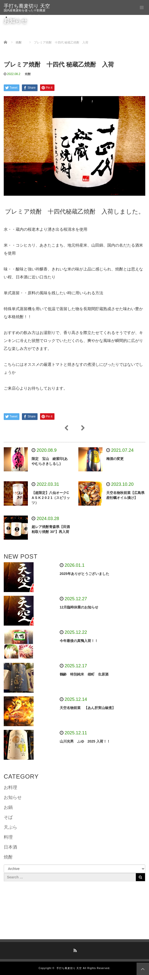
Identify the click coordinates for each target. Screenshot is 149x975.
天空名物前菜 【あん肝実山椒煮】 (87, 708)
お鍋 (8, 807)
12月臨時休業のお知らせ (79, 607)
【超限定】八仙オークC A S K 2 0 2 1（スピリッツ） (51, 498)
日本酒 (10, 847)
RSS (74, 949)
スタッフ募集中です (30, 16)
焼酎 (28, 74)
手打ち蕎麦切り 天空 (27, 6)
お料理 (10, 787)
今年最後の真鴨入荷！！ (79, 641)
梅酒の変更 (115, 459)
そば (8, 817)
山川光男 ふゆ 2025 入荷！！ (85, 741)
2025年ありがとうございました (84, 574)
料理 (8, 837)
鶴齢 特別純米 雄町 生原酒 (86, 674)
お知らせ (13, 797)
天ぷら (10, 827)
